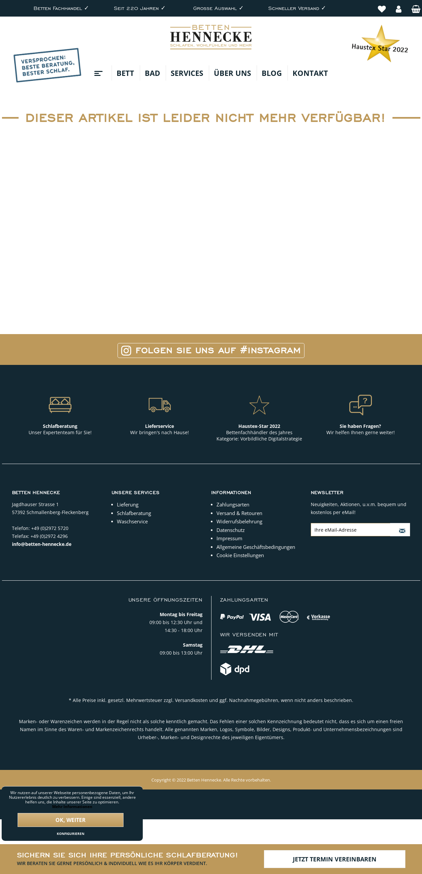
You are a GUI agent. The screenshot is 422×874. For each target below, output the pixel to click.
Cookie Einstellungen (240, 555)
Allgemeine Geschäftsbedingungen (255, 547)
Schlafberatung (134, 513)
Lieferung (127, 504)
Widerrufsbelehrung (239, 521)
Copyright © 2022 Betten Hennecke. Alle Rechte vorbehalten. (211, 780)
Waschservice (132, 521)
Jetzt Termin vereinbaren (335, 859)
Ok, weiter (70, 820)
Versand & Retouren (239, 513)
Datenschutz (230, 530)
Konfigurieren (70, 833)
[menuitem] (382, 5)
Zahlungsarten (232, 504)
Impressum (229, 538)
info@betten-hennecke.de (41, 544)
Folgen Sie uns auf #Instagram (211, 350)
